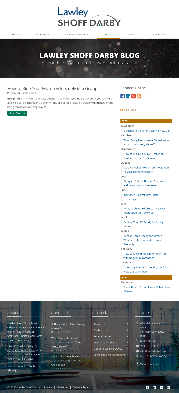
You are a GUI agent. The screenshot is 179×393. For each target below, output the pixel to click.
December (127, 282)
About (136, 34)
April (124, 217)
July (123, 176)
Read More (17, 113)
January (126, 262)
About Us (111, 324)
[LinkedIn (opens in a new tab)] (128, 96)
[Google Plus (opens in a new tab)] (133, 96)
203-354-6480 (149, 346)
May (124, 203)
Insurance (45, 34)
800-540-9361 (149, 341)
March (125, 231)
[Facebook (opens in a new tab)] (122, 96)
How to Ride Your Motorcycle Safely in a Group (52, 88)
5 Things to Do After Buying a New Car (146, 130)
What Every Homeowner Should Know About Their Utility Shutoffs (68, 344)
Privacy (48, 387)
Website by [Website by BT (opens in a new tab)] (81, 387)
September (128, 149)
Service (80, 34)
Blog (111, 34)
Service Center (111, 336)
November (127, 125)
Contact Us (111, 330)
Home (16, 34)
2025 (124, 121)
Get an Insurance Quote (111, 348)
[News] (139, 96)
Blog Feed (128, 109)
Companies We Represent (111, 354)
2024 (124, 277)
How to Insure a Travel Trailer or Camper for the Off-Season (68, 362)
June (124, 190)
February (126, 248)
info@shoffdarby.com (153, 351)
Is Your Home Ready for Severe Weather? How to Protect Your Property (142, 240)
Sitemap (12, 370)
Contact (162, 34)
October (126, 135)
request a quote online (21, 350)
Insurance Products (111, 342)
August (125, 162)
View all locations (150, 364)
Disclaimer (62, 387)
